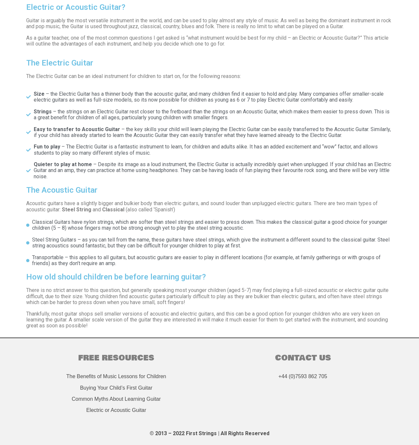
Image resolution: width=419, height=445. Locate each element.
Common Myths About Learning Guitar (116, 399)
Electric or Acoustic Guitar (116, 410)
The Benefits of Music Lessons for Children (116, 376)
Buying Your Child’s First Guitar (116, 388)
